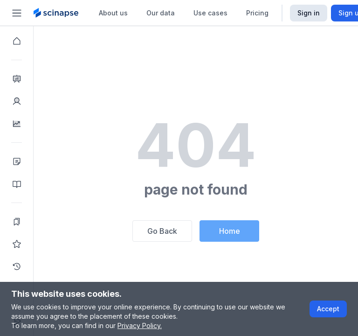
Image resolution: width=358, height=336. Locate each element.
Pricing (257, 13)
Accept (328, 309)
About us (113, 13)
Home (229, 231)
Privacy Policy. (139, 325)
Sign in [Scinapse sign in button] (308, 13)
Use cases (210, 13)
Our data (160, 13)
